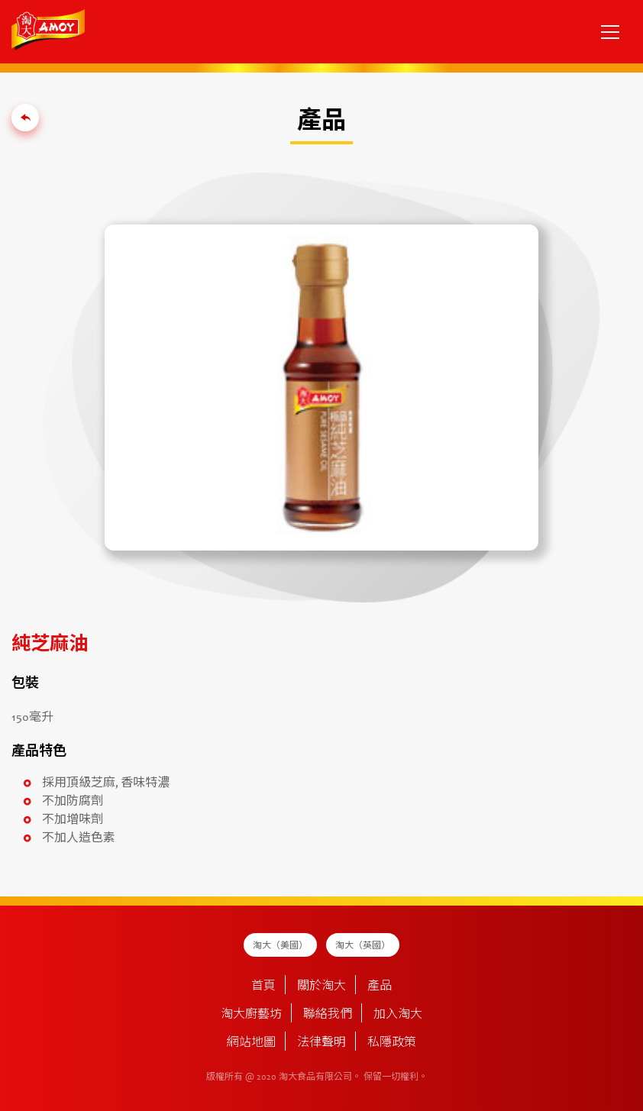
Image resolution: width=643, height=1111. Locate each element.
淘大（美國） (280, 946)
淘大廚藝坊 (251, 1015)
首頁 (263, 986)
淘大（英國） (362, 946)
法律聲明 (321, 1043)
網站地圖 (251, 1043)
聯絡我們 (327, 1015)
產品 (379, 986)
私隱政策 (391, 1043)
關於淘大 (321, 986)
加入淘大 (397, 1015)
